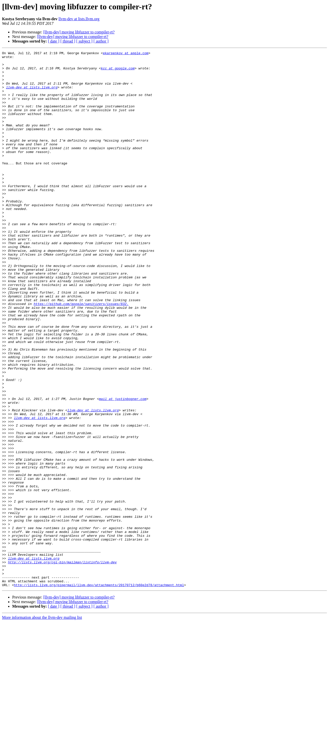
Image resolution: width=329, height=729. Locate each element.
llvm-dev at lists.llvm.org (79, 19)
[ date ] (53, 41)
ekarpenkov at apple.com (125, 53)
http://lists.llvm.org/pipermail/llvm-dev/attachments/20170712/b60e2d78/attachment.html (99, 692)
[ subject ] (84, 41)
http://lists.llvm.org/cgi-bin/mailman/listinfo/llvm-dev (62, 664)
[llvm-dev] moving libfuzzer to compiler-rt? (79, 32)
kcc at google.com (118, 72)
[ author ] (101, 41)
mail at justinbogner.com (122, 468)
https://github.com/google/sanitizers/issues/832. (81, 354)
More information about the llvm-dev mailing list (42, 724)
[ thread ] (67, 41)
